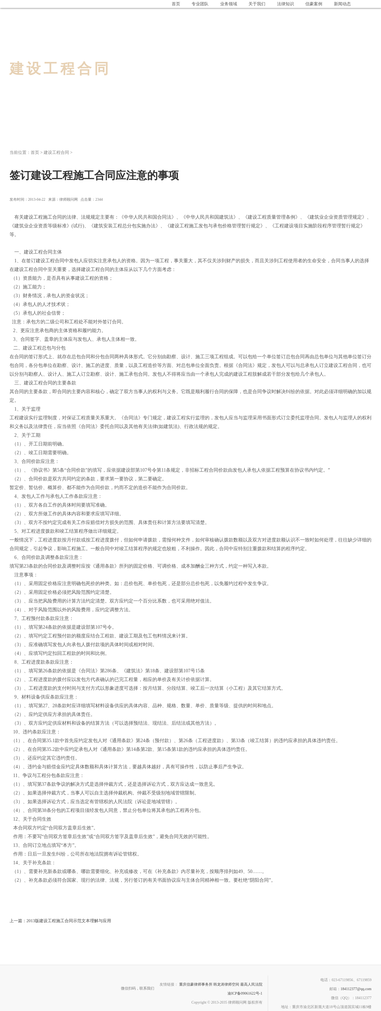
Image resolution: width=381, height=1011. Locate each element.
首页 (35, 152)
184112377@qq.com (356, 989)
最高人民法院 (251, 984)
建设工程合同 (56, 152)
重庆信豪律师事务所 (195, 984)
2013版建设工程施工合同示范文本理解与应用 (60, 920)
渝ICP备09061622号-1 (245, 993)
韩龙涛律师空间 (226, 984)
